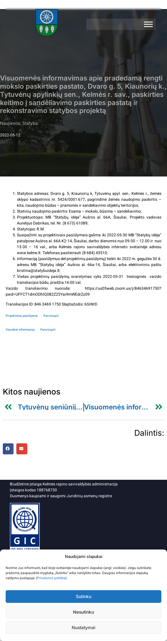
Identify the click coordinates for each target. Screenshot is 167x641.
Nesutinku (83, 612)
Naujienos (10, 123)
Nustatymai (83, 627)
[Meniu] (148, 24)
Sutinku (83, 596)
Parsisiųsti (51, 315)
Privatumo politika (51, 578)
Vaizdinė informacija (20, 329)
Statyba (30, 123)
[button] (8, 448)
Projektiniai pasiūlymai (22, 315)
